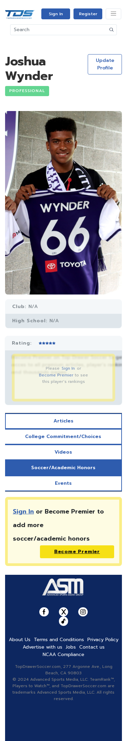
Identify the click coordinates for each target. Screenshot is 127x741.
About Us (19, 639)
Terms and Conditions (59, 639)
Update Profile (105, 64)
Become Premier (56, 375)
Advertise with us (42, 647)
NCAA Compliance (63, 654)
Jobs (71, 647)
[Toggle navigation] (113, 13)
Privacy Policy (103, 639)
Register (88, 14)
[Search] (58, 29)
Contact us (92, 647)
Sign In (56, 14)
